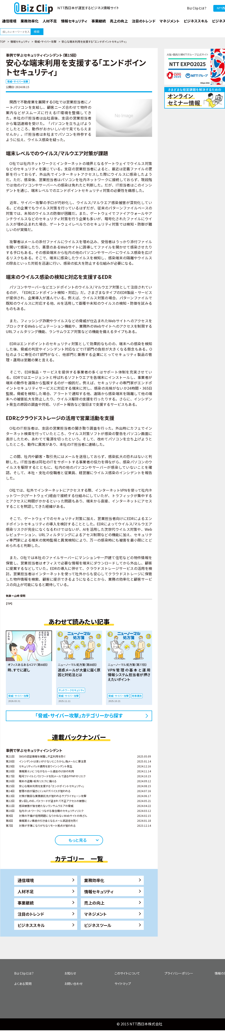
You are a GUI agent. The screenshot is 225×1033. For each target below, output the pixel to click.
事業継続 (26, 903)
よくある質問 (23, 983)
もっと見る (77, 840)
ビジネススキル (31, 925)
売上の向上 (94, 903)
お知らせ (70, 973)
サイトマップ (123, 983)
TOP (2, 41)
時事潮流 (137, 696)
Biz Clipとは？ (197, 8)
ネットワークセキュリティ (71, 690)
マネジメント (95, 914)
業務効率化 (94, 880)
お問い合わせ (73, 983)
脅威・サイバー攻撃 (45, 41)
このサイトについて (127, 973)
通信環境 (26, 880)
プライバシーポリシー (178, 973)
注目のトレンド (31, 914)
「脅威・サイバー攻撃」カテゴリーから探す (79, 715)
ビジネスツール (97, 925)
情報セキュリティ (19, 41)
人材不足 (26, 891)
